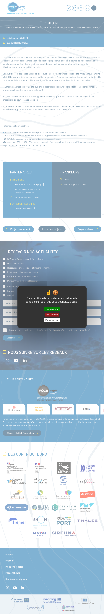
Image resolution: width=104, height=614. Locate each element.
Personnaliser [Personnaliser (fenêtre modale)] (52, 320)
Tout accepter (52, 309)
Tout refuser (52, 314)
